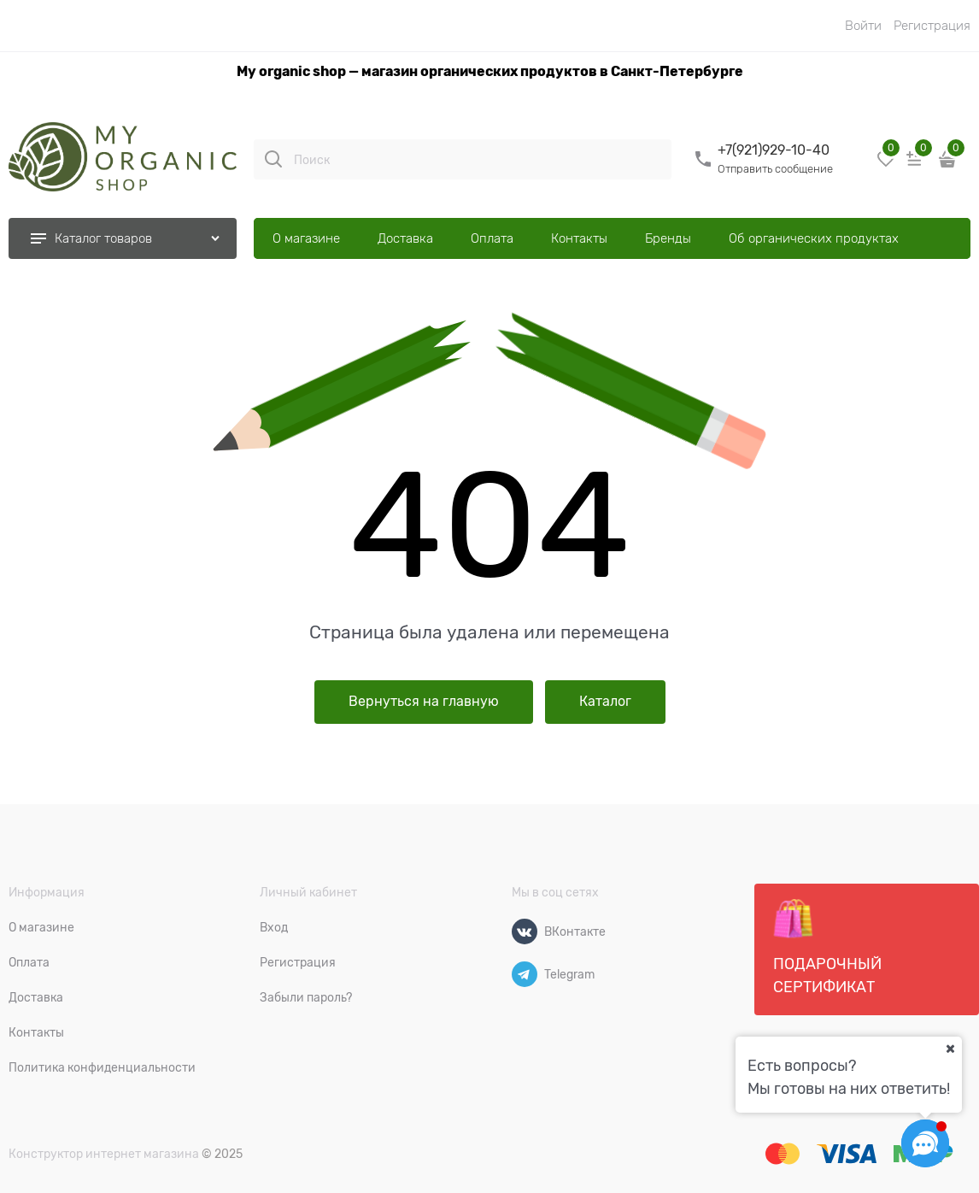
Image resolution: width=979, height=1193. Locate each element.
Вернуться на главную (424, 701)
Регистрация (932, 25)
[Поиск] (273, 158)
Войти (863, 25)
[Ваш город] (949, 1048)
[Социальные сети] (925, 1143)
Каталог (605, 701)
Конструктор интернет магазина (104, 1154)
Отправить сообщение (775, 168)
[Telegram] (524, 974)
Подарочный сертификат (827, 947)
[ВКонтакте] (524, 931)
